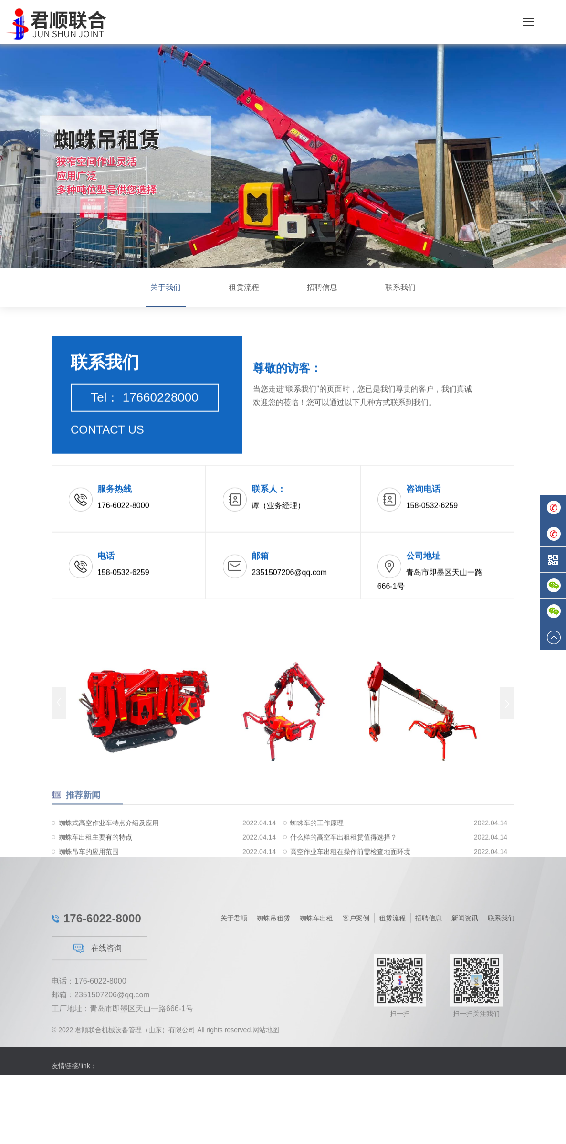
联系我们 (400, 287)
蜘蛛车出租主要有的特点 (95, 856)
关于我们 (165, 287)
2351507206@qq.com (112, 1047)
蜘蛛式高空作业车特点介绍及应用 (109, 842)
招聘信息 (322, 287)
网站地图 (265, 1034)
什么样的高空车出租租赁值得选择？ (343, 856)
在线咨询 (97, 1000)
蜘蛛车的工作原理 (317, 842)
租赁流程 (244, 287)
